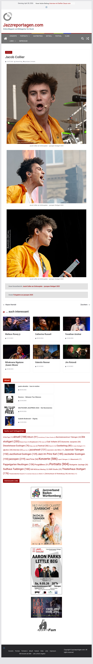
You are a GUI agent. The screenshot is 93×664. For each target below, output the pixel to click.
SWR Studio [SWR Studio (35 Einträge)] (55, 469)
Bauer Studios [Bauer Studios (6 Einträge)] (51, 437)
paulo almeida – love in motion (28, 386)
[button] (29, 36)
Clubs (67, 36)
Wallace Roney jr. (13, 334)
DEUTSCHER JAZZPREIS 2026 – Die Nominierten (35, 408)
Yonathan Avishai (73, 334)
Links (12, 41)
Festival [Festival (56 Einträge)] (43, 446)
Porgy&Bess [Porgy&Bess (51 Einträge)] (42, 464)
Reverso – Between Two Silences (29, 397)
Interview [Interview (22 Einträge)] (18, 450)
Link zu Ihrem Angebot (39, 653)
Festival (58, 36)
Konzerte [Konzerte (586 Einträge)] (48, 459)
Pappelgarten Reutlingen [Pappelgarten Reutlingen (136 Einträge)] (18, 464)
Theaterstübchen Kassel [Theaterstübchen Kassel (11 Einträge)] (18, 474)
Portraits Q (24, 651)
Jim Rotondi (70, 362)
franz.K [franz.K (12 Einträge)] (52, 446)
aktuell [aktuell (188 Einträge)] (20, 436)
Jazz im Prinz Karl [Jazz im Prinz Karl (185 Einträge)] (50, 454)
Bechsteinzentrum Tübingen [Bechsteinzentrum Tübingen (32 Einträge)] (68, 437)
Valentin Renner (42, 362)
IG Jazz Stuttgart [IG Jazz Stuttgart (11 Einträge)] (78, 446)
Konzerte (13, 36)
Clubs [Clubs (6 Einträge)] (43, 442)
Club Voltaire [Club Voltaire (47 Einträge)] (53, 442)
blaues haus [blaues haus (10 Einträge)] (25, 442)
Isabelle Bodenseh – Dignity (27, 419)
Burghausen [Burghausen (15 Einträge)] (35, 442)
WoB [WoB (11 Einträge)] (42, 474)
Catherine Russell (43, 334)
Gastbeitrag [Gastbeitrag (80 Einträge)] (64, 445)
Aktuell (49, 36)
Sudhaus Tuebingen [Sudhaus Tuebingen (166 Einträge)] (16, 469)
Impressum (23, 41)
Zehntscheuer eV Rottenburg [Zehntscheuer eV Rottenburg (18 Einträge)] (56, 474)
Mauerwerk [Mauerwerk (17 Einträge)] (76, 459)
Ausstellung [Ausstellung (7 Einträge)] (42, 437)
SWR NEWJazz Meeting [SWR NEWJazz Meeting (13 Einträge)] (39, 469)
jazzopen (27, 61)
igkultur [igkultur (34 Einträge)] (8, 450)
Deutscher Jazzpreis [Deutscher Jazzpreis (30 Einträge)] (71, 442)
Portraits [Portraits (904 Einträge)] (59, 464)
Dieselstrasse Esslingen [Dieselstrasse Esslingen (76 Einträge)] (16, 445)
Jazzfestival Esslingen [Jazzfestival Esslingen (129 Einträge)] (23, 454)
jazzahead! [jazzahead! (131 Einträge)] (38, 449)
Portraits (24, 36)
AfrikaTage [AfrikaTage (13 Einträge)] (8, 437)
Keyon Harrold (9, 305)
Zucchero (85, 305)
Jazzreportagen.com (23, 25)
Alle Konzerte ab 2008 (25, 653)
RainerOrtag (19, 61)
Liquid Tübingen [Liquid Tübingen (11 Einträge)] (64, 459)
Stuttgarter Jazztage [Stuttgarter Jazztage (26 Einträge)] (78, 465)
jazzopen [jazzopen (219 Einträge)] (17, 459)
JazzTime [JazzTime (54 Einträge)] (32, 459)
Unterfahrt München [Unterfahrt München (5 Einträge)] (32, 474)
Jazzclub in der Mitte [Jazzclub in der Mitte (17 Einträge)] (55, 450)
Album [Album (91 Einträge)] (32, 437)
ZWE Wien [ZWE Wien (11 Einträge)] (72, 474)
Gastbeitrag (38, 36)
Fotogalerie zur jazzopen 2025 (23, 295)
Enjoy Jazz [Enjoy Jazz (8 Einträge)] (33, 446)
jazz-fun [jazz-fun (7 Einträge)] (26, 450)
